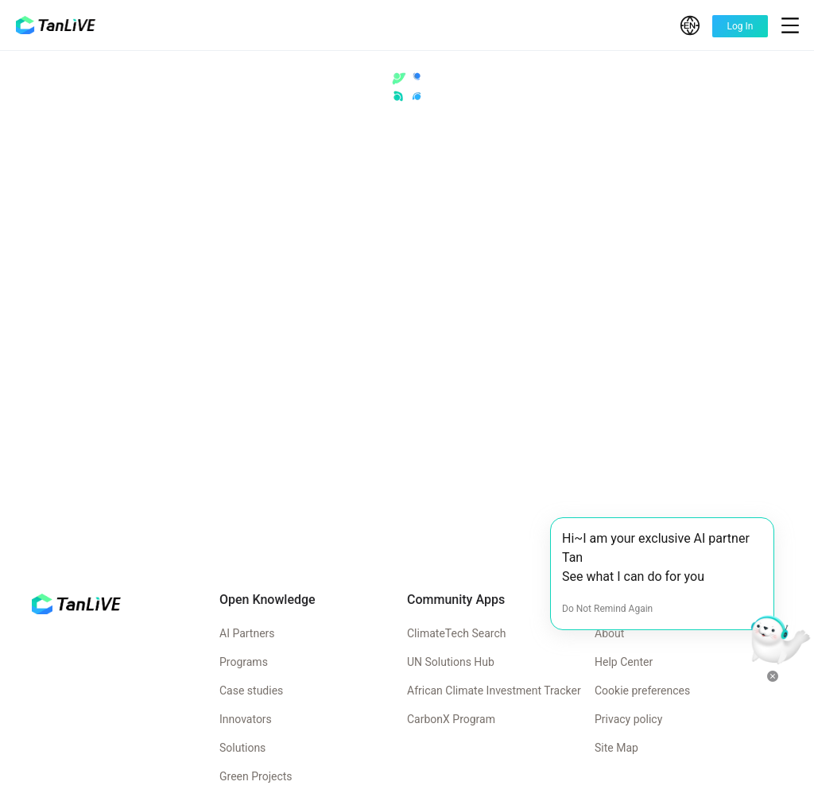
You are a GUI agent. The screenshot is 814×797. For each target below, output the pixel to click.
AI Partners (247, 633)
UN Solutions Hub (450, 662)
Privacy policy (628, 719)
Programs (243, 662)
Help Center (624, 662)
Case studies (251, 690)
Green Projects (256, 776)
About (609, 633)
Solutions (242, 747)
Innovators (245, 719)
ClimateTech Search (456, 633)
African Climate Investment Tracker (494, 690)
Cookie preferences (642, 690)
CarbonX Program (451, 719)
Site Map (616, 747)
